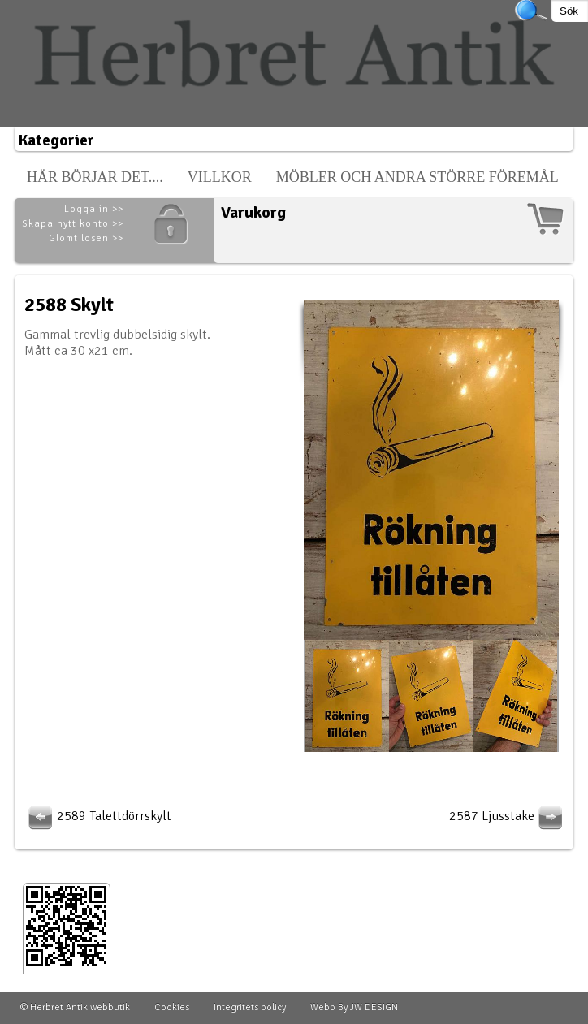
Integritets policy (250, 1007)
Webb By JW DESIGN (354, 1007)
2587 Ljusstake (508, 816)
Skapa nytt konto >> (72, 224)
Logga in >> (93, 209)
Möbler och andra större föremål (417, 177)
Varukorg (253, 212)
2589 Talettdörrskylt (97, 816)
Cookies (171, 1007)
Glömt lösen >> (86, 238)
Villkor (220, 177)
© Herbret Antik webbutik (75, 1007)
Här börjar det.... (95, 177)
